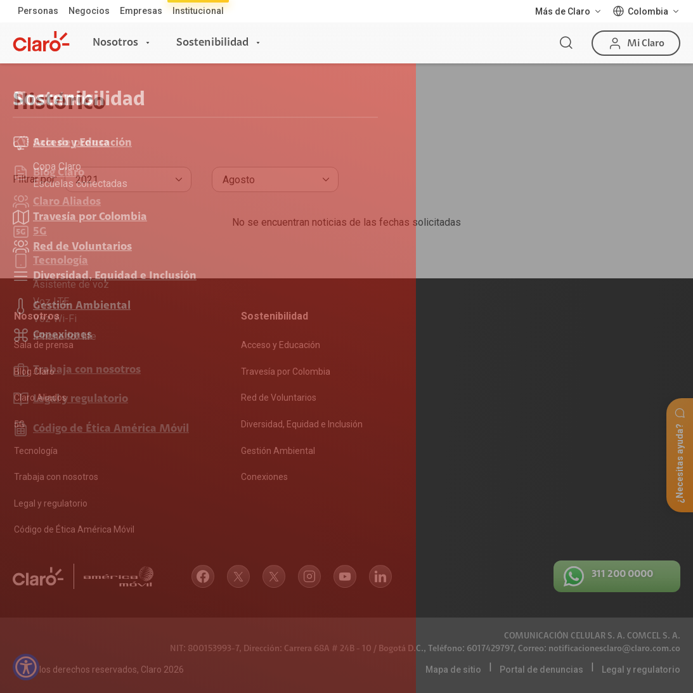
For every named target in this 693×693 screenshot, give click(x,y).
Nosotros (115, 42)
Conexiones (264, 477)
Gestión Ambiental (278, 451)
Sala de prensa (44, 345)
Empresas (141, 11)
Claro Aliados (40, 397)
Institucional (198, 11)
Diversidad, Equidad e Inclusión (302, 424)
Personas (38, 11)
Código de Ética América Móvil (74, 529)
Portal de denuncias (541, 669)
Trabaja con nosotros (56, 477)
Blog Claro (34, 371)
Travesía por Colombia (285, 371)
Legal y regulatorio (50, 503)
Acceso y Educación (280, 345)
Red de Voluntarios (278, 397)
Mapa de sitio (453, 669)
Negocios (89, 11)
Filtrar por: (35, 179)
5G (19, 424)
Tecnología (36, 451)
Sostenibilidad (212, 42)
